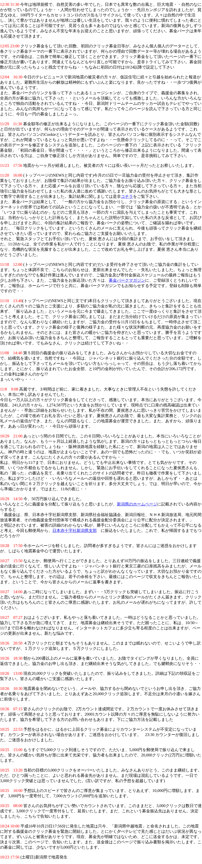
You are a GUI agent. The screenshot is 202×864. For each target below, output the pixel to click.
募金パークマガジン (127, 280)
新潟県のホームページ (137, 504)
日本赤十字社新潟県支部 (74, 530)
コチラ (127, 196)
